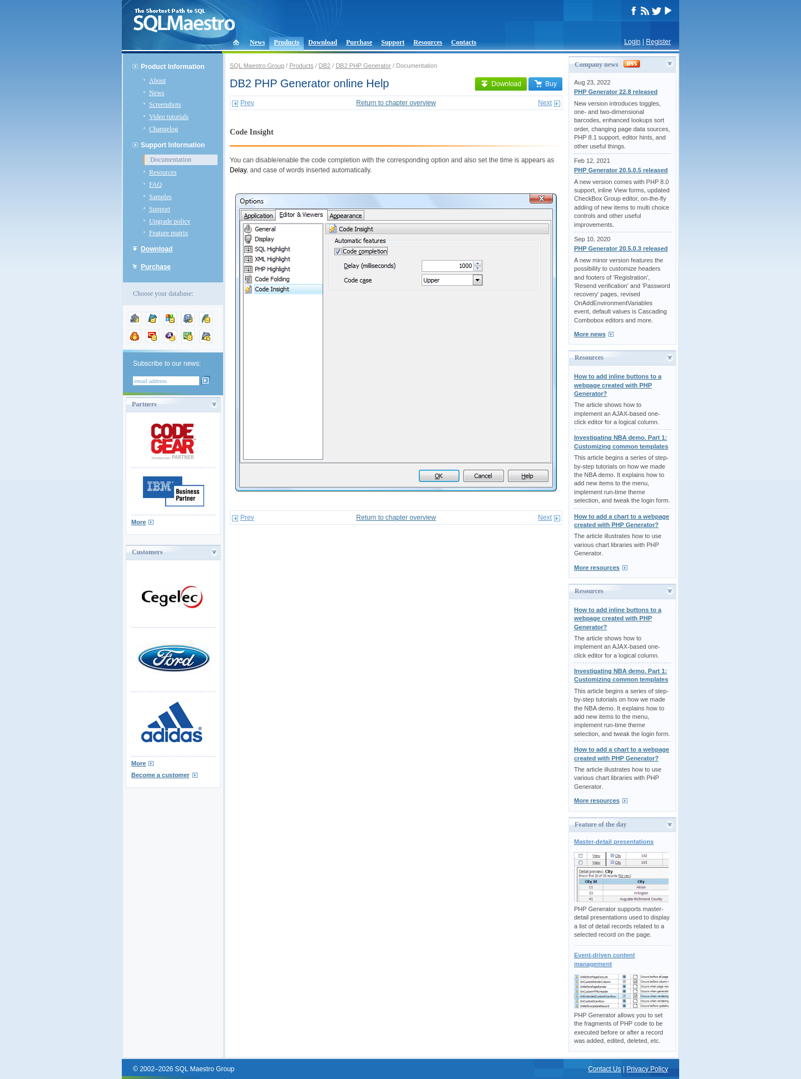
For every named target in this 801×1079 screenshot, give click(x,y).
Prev (247, 103)
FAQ (155, 184)
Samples (160, 197)
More (138, 522)
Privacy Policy (647, 1069)
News (257, 42)
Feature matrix (168, 233)
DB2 (324, 65)
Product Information (173, 67)
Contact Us (604, 1069)
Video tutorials (169, 117)
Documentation (170, 159)
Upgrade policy (169, 221)
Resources (427, 42)
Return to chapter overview (396, 103)
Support (392, 42)
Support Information (173, 145)
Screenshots (165, 104)
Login (632, 42)
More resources (597, 567)
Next (545, 103)
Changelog (163, 129)
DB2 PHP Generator (362, 65)
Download (322, 42)
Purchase (359, 42)
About (157, 80)
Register (658, 42)
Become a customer (160, 775)
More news (590, 334)
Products (286, 42)
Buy (545, 84)
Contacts (463, 42)
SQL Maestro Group (257, 65)
